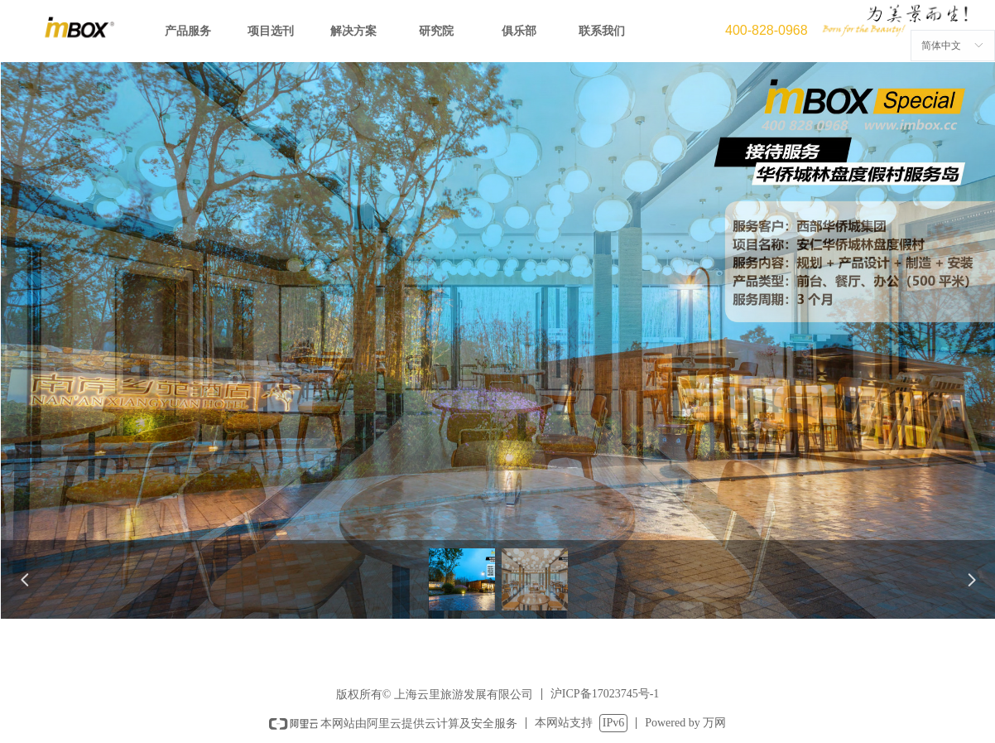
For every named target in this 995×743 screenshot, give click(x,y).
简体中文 (941, 45)
